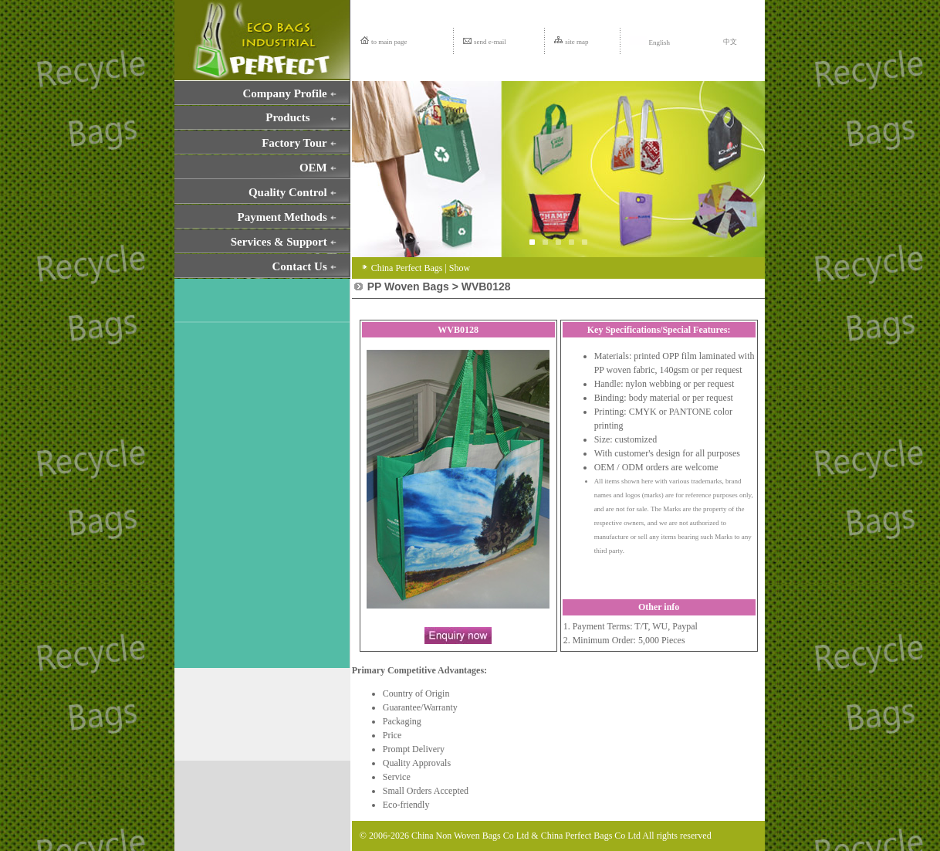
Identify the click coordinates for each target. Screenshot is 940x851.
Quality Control (288, 192)
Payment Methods (282, 217)
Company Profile (284, 93)
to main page (389, 42)
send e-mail (490, 42)
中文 (730, 42)
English (649, 42)
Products (287, 117)
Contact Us (299, 266)
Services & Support (279, 242)
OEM (313, 167)
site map (576, 42)
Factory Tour (294, 143)
